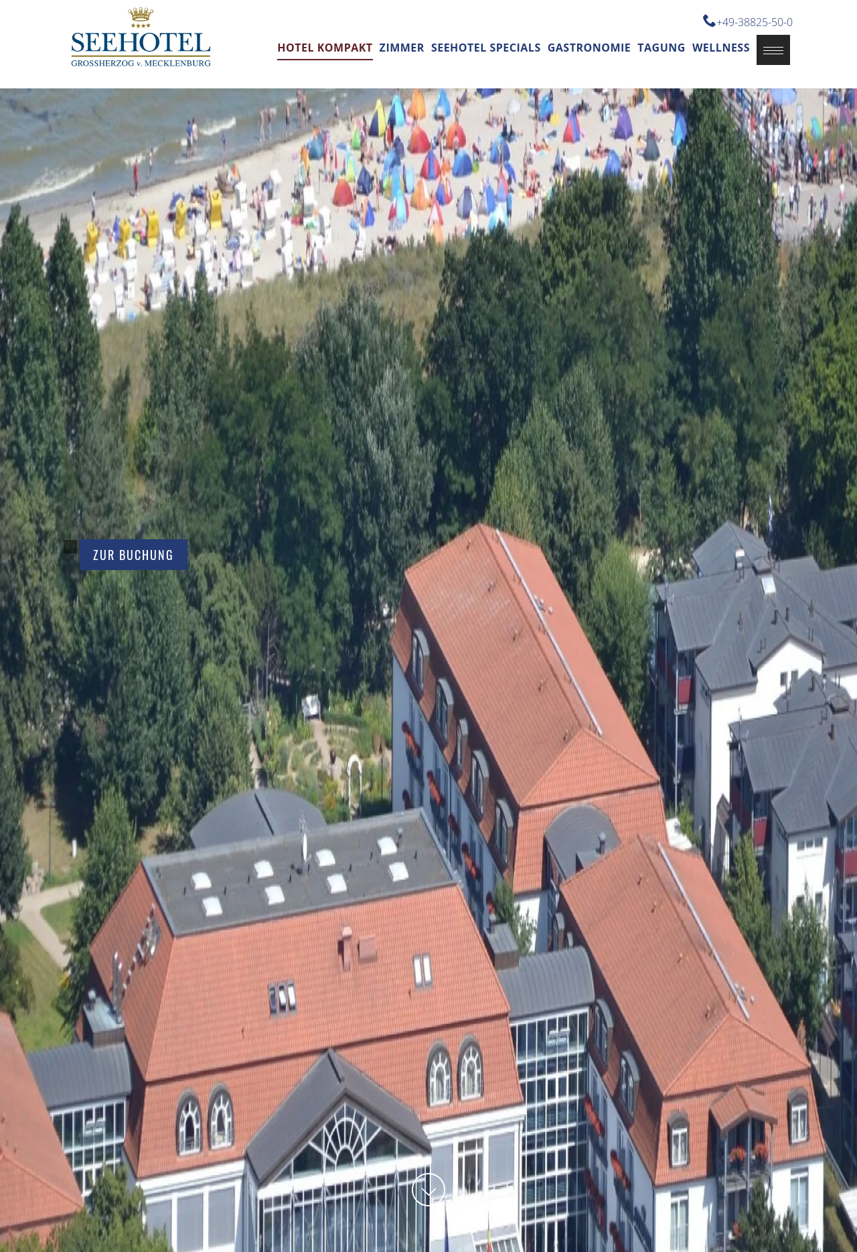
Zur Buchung (133, 554)
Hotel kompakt (324, 47)
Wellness (721, 47)
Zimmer (402, 47)
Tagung (661, 47)
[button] (773, 50)
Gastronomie (589, 47)
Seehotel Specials (486, 47)
